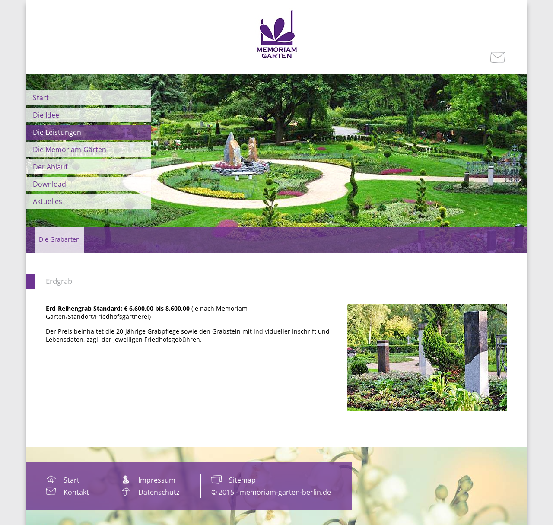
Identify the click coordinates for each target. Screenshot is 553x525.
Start (41, 97)
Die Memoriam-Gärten (69, 149)
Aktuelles (47, 201)
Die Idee (46, 115)
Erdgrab (59, 281)
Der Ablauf (50, 167)
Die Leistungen (57, 132)
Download (49, 184)
